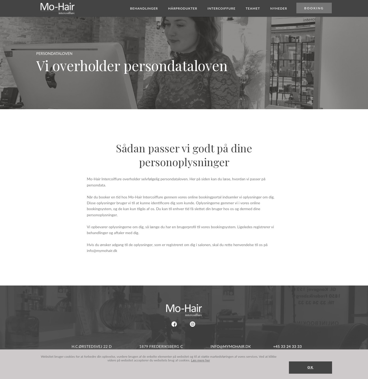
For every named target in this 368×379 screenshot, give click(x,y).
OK (311, 367)
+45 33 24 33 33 (287, 346)
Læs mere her (200, 360)
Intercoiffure (221, 9)
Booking (314, 8)
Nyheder (278, 9)
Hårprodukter (182, 9)
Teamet (253, 9)
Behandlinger (144, 9)
